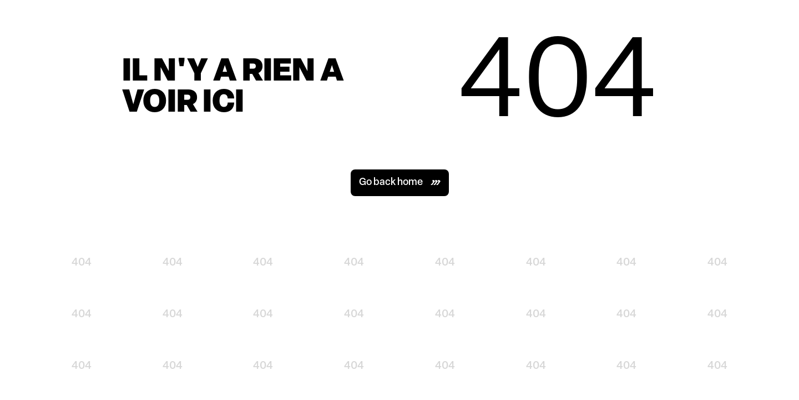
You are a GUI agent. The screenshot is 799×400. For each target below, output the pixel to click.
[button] (400, 182)
